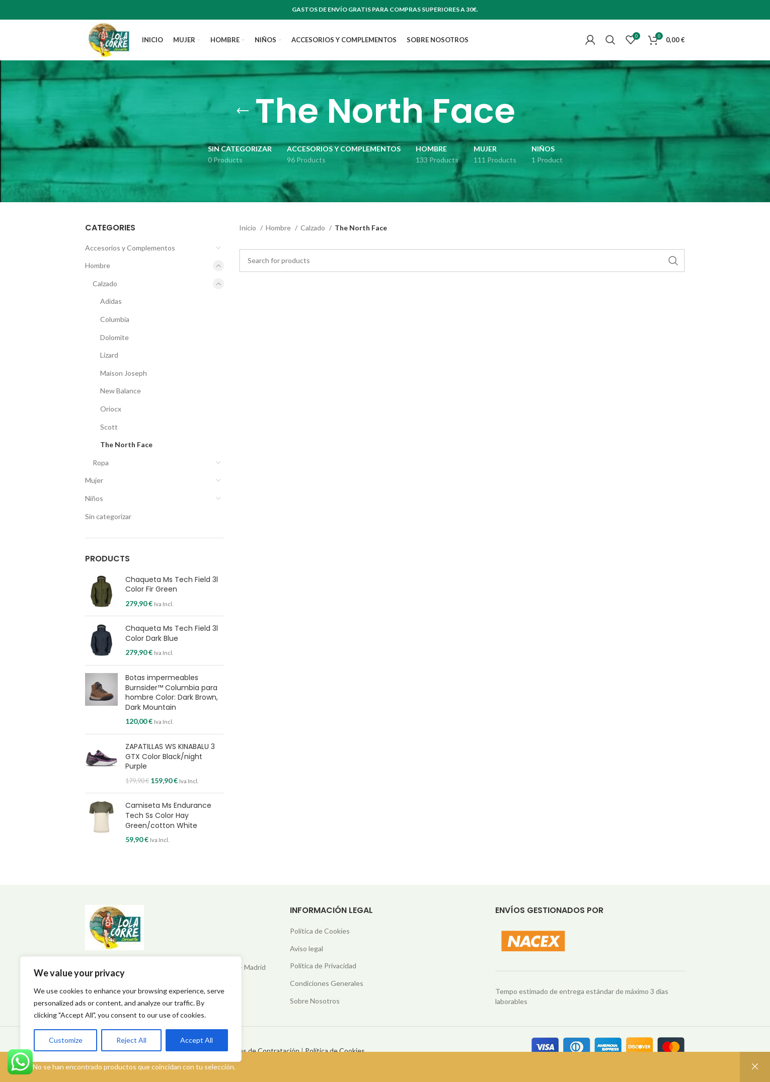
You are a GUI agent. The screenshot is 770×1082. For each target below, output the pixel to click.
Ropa (101, 477)
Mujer (94, 495)
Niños (94, 513)
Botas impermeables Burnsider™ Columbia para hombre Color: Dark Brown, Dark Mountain (171, 707)
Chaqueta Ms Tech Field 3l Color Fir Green (171, 599)
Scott (109, 442)
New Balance (120, 405)
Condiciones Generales (326, 998)
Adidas (111, 316)
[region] (131, 1009)
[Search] (610, 48)
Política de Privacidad (323, 980)
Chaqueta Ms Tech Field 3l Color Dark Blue (171, 648)
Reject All (131, 1040)
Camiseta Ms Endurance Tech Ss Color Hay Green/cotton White (168, 830)
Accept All (196, 1040)
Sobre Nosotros (315, 1016)
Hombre (97, 280)
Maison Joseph (123, 388)
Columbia (114, 334)
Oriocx (110, 424)
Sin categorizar (108, 531)
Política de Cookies (320, 946)
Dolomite (114, 352)
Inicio (248, 242)
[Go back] (242, 126)
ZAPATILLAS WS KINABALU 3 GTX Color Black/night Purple (170, 771)
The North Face (126, 459)
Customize (66, 1040)
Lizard (109, 370)
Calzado (105, 298)
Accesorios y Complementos (130, 263)
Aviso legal (306, 963)
